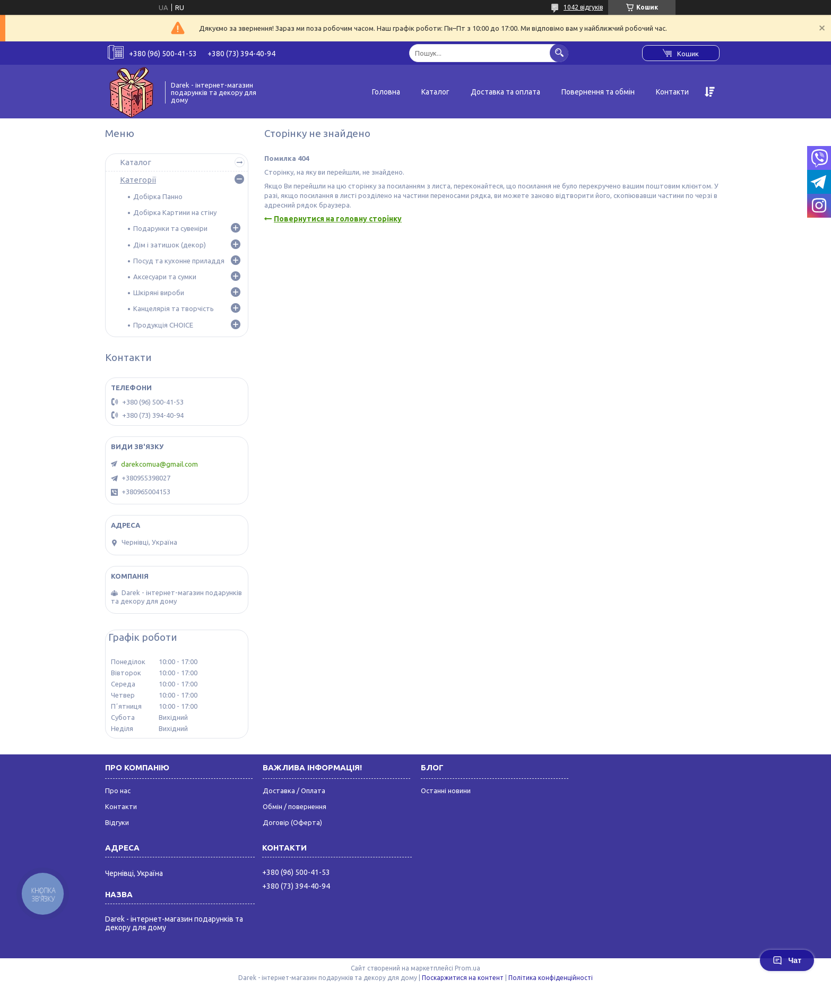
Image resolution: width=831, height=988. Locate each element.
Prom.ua (467, 968)
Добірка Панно (158, 196)
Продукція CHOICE (163, 325)
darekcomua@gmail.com (159, 464)
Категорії (138, 179)
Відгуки (117, 822)
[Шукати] (559, 53)
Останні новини (446, 790)
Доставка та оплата (505, 92)
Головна (386, 92)
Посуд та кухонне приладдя (178, 260)
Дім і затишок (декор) (169, 244)
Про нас (118, 790)
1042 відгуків (583, 7)
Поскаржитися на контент (463, 977)
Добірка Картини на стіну (175, 212)
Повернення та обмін (598, 92)
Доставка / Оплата (294, 790)
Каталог (435, 92)
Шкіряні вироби (158, 292)
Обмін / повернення (294, 806)
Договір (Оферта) (292, 822)
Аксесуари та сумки (164, 276)
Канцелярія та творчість (173, 308)
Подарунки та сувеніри (170, 228)
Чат (787, 960)
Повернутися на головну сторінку (338, 218)
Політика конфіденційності (550, 977)
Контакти (672, 92)
